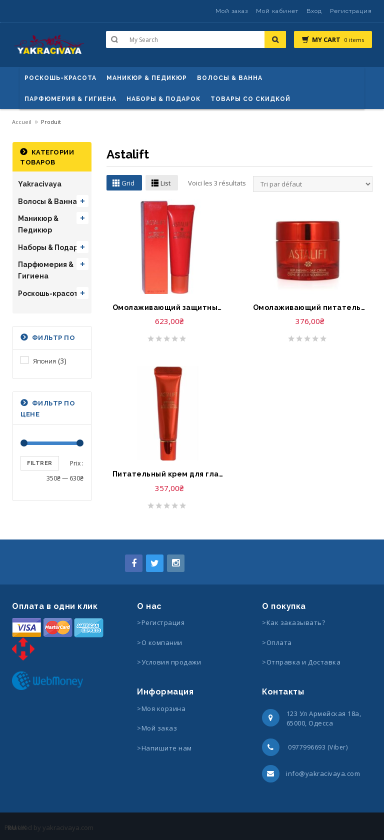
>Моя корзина (161, 708)
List (165, 183)
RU (12, 827)
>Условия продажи (170, 662)
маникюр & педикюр (146, 78)
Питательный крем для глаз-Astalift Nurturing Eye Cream (169, 474)
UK (22, 827)
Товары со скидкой (250, 99)
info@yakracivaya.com (323, 773)
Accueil (22, 122)
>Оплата (277, 642)
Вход (314, 11)
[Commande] (312, 184)
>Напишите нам (164, 748)
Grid (128, 183)
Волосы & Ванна (47, 202)
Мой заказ (232, 11)
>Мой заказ (157, 728)
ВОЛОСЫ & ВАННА (229, 78)
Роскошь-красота (60, 78)
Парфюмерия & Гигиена (70, 99)
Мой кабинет (277, 11)
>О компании (159, 642)
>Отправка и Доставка (301, 662)
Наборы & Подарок (163, 99)
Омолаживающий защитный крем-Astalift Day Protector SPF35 (169, 308)
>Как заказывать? (293, 622)
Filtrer (39, 463)
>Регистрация (160, 622)
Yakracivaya (40, 184)
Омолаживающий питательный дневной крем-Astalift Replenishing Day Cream (309, 308)
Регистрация (351, 11)
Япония (44, 361)
